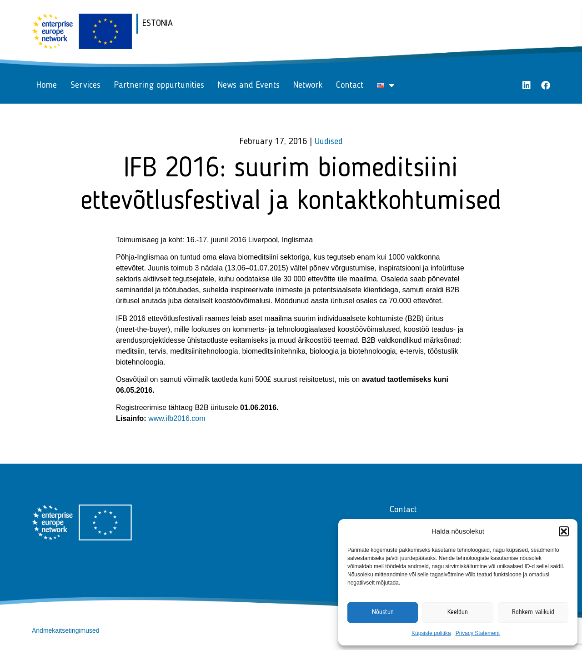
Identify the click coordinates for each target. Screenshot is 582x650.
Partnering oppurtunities (159, 85)
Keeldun (457, 612)
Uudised (329, 141)
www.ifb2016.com (176, 418)
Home (46, 85)
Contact (349, 85)
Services (85, 85)
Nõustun (383, 612)
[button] (563, 531)
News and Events (249, 85)
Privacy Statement (478, 633)
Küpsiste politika (431, 633)
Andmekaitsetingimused (66, 630)
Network (307, 85)
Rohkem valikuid (533, 612)
